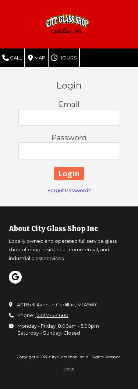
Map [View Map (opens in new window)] (36, 58)
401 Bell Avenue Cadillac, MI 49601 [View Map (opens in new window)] (57, 304)
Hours (64, 58)
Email (69, 104)
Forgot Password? (69, 190)
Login (69, 369)
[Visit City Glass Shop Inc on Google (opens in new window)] (15, 277)
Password (69, 137)
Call (12, 58)
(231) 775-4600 (51, 315)
